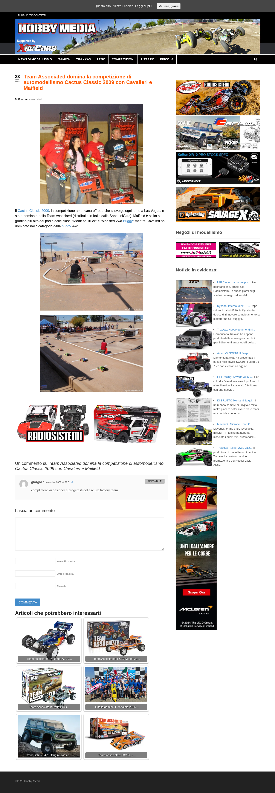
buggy (66, 226)
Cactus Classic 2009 (33, 211)
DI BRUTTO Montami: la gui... (235, 400)
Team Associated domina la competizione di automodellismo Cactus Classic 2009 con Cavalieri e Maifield (88, 82)
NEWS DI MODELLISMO (35, 59)
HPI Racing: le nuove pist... (234, 282)
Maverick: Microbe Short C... (234, 424)
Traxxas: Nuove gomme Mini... (236, 329)
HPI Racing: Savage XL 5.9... (235, 376)
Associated (35, 99)
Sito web (61, 586)
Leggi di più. (144, 6)
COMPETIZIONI (123, 59)
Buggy (128, 221)
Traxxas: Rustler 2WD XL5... (234, 447)
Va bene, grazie (169, 6)
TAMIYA (64, 59)
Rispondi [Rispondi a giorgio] (153, 481)
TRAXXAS (83, 59)
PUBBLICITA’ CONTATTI (32, 15)
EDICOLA (166, 59)
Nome (66, 561)
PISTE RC (147, 59)
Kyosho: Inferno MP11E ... (233, 306)
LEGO (101, 59)
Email (65, 574)
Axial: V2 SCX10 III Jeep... (233, 353)
